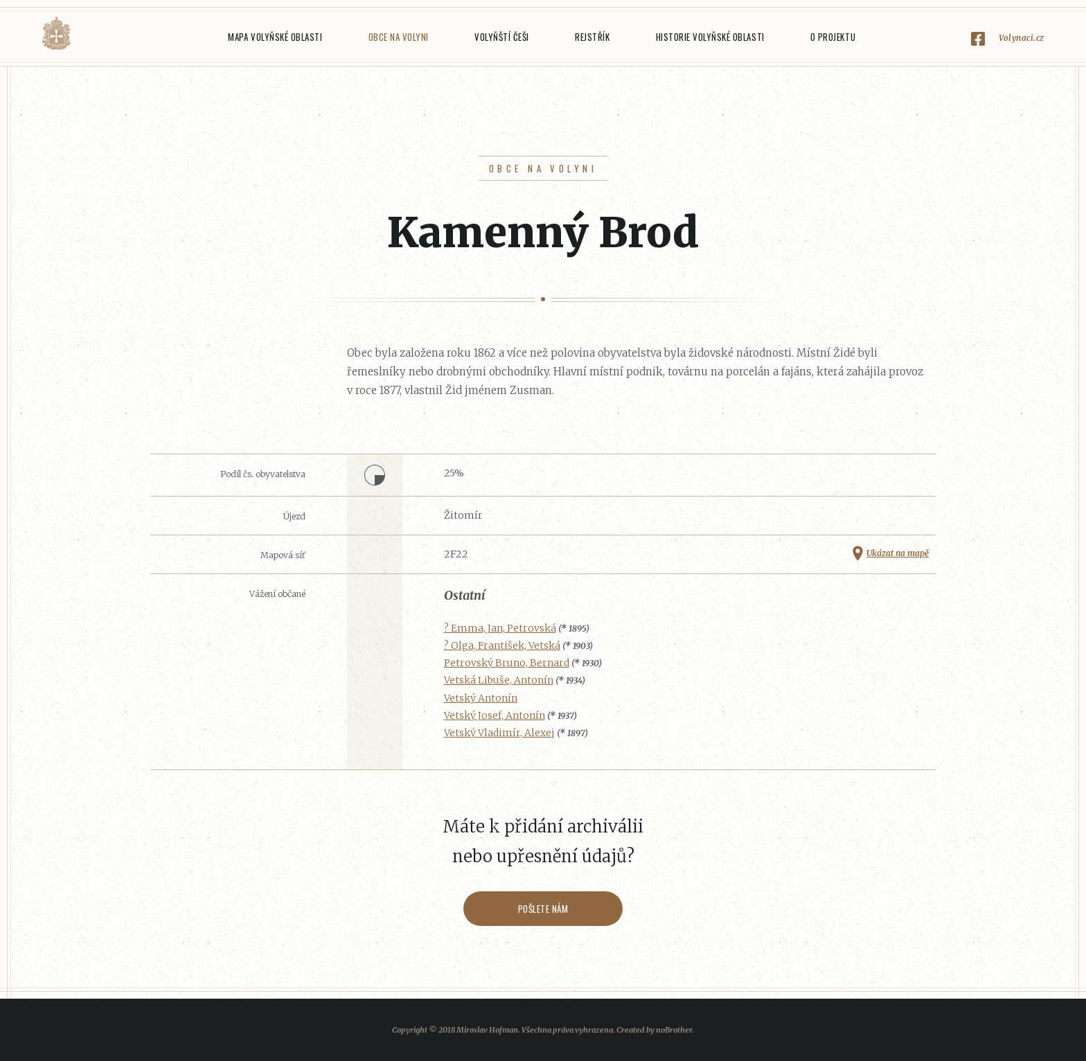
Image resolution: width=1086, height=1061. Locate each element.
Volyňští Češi (501, 37)
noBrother (674, 1030)
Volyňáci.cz (56, 33)
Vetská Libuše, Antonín (498, 680)
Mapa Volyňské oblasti (275, 37)
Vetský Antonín (480, 698)
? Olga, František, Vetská (502, 645)
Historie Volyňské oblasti (710, 37)
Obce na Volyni (398, 37)
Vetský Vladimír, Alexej (499, 732)
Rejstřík (592, 37)
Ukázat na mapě (897, 553)
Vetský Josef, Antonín (494, 715)
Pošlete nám (543, 909)
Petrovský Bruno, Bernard (506, 663)
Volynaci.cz (1021, 38)
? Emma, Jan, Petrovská (500, 628)
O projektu (832, 37)
